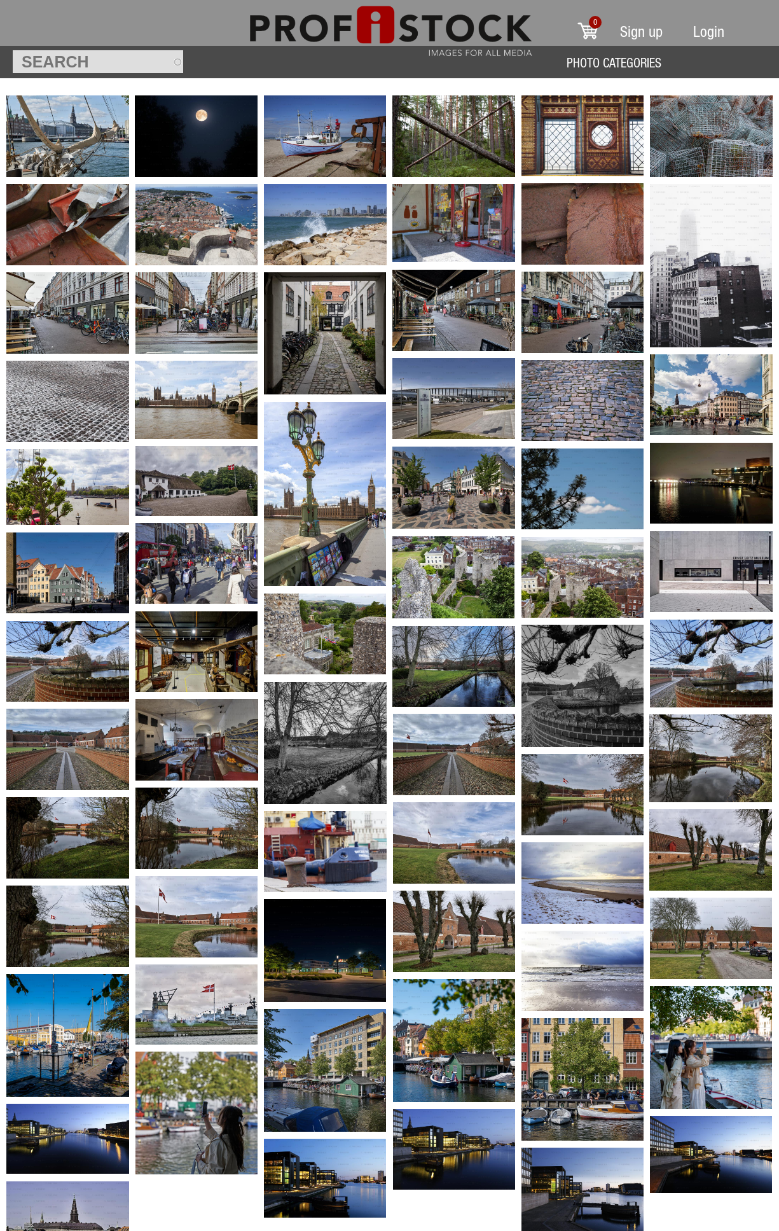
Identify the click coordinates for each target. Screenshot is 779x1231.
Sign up (641, 31)
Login (708, 31)
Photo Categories (614, 62)
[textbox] (98, 61)
